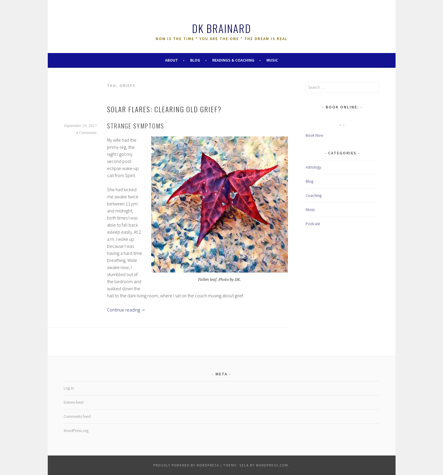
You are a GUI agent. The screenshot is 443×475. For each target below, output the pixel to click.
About (171, 60)
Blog (195, 60)
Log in (69, 388)
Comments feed (77, 416)
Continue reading (126, 310)
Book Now (314, 135)
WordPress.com (272, 465)
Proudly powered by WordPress (186, 465)
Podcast (313, 223)
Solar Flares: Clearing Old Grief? (164, 109)
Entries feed (73, 402)
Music (272, 60)
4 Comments (86, 133)
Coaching (314, 195)
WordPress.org (76, 430)
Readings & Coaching (233, 60)
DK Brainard (221, 28)
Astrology (313, 167)
